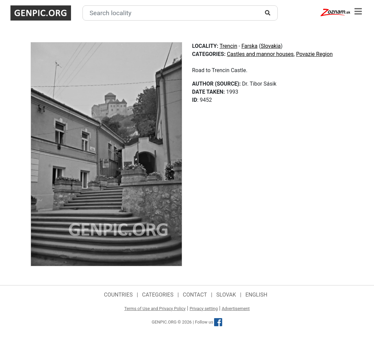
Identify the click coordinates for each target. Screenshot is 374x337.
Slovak (226, 295)
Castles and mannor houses (260, 54)
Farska (249, 46)
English (256, 295)
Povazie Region (314, 54)
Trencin (228, 46)
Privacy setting (204, 308)
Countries (118, 295)
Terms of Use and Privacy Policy (154, 308)
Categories (157, 295)
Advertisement (236, 308)
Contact (195, 295)
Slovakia (270, 46)
